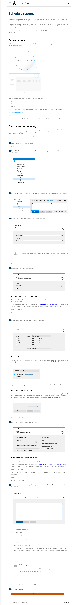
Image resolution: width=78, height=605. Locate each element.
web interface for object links (35, 384)
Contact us (66, 602)
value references (32, 305)
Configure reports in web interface (56, 119)
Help (29, 3)
